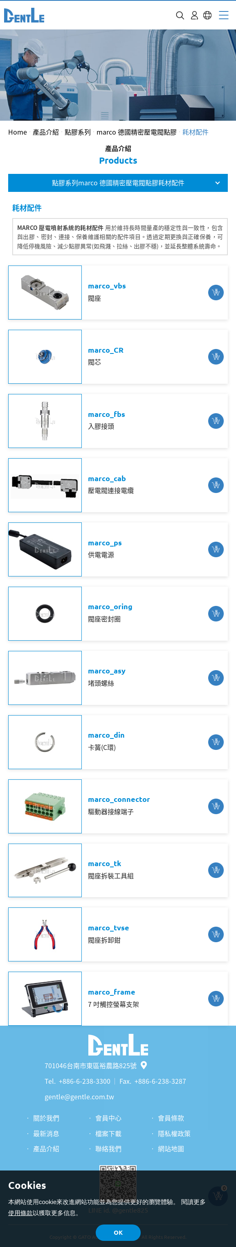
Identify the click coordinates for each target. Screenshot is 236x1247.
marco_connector (119, 799)
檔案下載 (108, 1133)
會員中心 (108, 1118)
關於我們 (46, 1118)
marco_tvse (108, 927)
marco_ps (105, 542)
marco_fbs (106, 414)
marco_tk (104, 863)
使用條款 (20, 1212)
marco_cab (107, 478)
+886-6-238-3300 (84, 1081)
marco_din (106, 735)
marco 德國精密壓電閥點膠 (137, 132)
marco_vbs (107, 285)
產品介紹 (46, 132)
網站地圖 (171, 1148)
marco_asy (107, 670)
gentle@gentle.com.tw (79, 1096)
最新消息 (46, 1133)
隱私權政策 (174, 1133)
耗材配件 (195, 132)
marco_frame (111, 992)
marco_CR (106, 350)
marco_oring (110, 606)
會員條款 (171, 1118)
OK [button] (118, 1232)
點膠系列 (78, 132)
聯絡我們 (108, 1148)
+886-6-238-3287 (160, 1081)
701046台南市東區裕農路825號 (96, 1065)
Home (17, 132)
